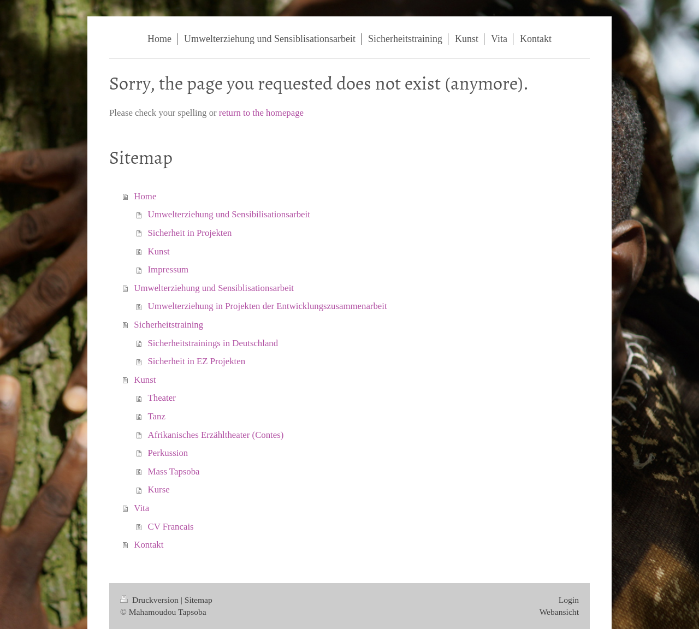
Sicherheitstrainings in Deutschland (213, 343)
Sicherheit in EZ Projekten (197, 361)
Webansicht (559, 611)
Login (569, 599)
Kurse (159, 489)
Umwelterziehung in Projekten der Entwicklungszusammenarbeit (267, 306)
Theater (162, 398)
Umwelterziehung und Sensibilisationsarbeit (229, 214)
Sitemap (198, 599)
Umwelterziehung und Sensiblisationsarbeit (214, 288)
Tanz (156, 416)
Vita (141, 508)
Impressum (168, 269)
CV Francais (171, 526)
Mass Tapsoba (174, 471)
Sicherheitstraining (168, 324)
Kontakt (148, 544)
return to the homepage (261, 113)
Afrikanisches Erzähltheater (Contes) (216, 435)
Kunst (159, 251)
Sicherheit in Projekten (190, 233)
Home (145, 196)
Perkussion (168, 453)
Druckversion (150, 599)
